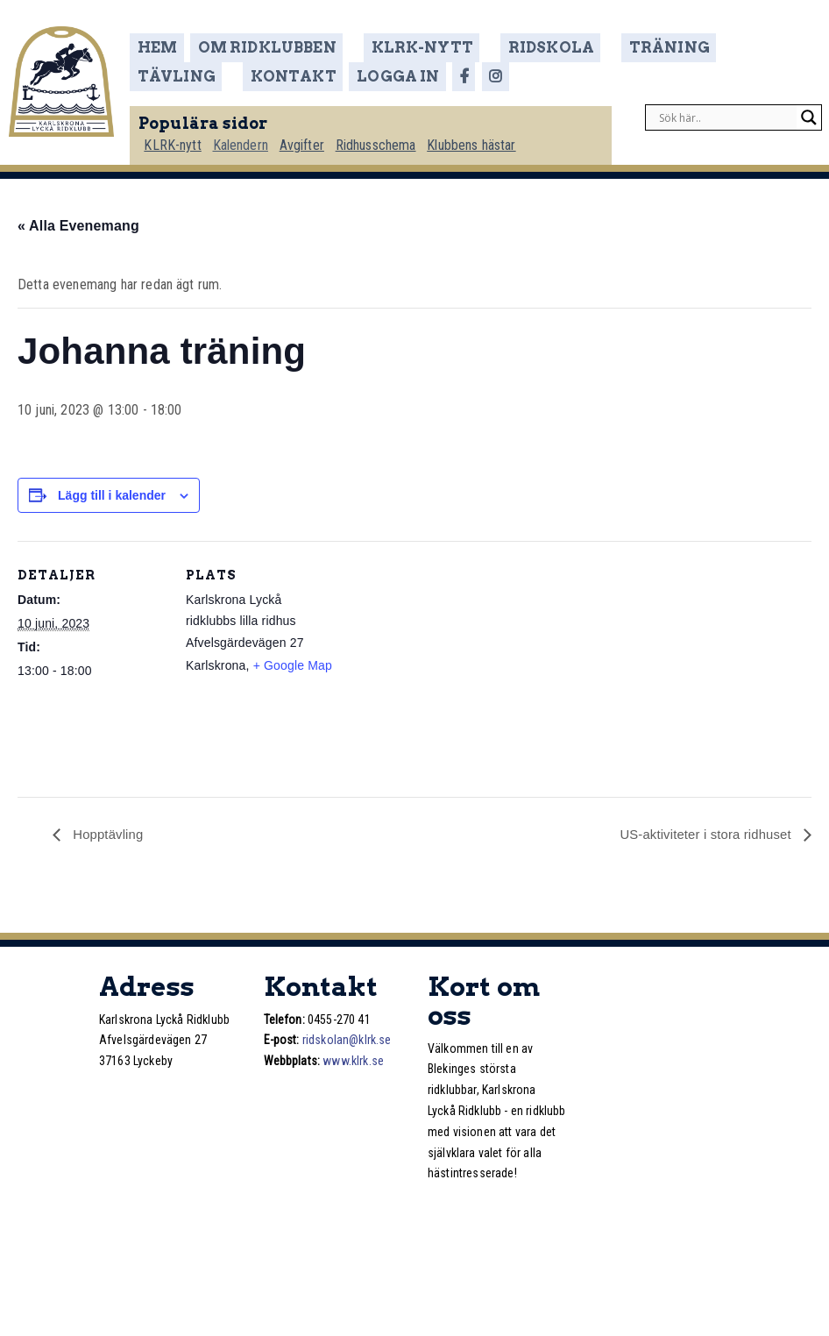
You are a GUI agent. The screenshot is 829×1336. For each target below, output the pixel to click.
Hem (166, 47)
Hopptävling (109, 833)
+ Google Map (292, 664)
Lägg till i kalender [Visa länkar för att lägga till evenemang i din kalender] (112, 494)
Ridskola (515, 47)
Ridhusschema (387, 137)
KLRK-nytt (405, 47)
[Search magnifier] (809, 110)
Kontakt (185, 71)
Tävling (713, 47)
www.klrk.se (353, 1060)
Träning (615, 47)
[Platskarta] (446, 660)
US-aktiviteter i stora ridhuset (700, 833)
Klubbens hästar (484, 137)
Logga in (286, 71)
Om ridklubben (272, 47)
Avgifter (311, 137)
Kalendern (249, 137)
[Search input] (725, 110)
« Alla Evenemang (78, 224)
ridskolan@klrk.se (347, 1039)
